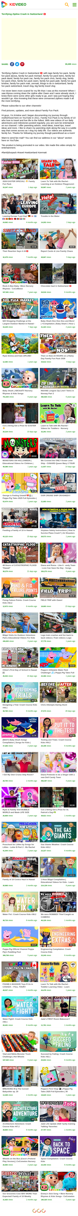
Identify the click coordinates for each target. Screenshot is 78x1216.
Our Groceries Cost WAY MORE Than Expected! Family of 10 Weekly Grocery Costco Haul (20, 1196)
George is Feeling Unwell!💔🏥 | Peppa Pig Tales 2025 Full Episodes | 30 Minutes (20, 498)
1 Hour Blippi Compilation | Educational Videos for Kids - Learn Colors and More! (57, 882)
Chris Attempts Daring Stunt (54, 705)
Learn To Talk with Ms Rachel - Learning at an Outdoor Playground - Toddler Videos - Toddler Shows (58, 184)
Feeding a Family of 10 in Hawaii (18, 530)
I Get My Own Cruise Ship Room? (18, 775)
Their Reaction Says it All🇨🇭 (15, 251)
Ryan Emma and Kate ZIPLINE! (17, 356)
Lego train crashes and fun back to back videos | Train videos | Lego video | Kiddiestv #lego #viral (57, 638)
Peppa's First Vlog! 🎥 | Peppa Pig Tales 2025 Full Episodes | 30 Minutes (57, 1091)
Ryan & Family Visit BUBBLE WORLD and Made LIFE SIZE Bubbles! (16, 812)
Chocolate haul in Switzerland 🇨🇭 (56, 286)
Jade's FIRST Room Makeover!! (55, 1019)
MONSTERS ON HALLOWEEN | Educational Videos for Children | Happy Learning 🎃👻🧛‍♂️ (18, 463)
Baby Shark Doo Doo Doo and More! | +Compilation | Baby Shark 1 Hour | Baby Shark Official (58, 323)
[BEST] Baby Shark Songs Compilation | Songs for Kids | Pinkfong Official (17, 742)
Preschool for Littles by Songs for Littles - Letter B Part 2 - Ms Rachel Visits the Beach (19, 847)
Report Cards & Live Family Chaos (57, 251)
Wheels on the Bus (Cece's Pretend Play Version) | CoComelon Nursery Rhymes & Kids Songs (19, 1161)
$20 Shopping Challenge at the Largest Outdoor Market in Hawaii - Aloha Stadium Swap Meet (19, 323)
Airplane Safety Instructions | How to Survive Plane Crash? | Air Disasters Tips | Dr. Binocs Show (58, 533)
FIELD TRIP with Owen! (51, 600)
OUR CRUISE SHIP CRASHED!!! (55, 495)
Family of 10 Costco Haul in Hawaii (19, 879)
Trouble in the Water (50, 216)
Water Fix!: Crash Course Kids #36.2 (19, 914)
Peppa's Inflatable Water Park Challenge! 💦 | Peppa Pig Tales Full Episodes (57, 672)
